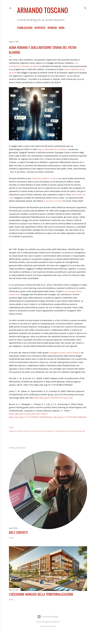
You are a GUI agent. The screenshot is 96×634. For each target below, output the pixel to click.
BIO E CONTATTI (18, 532)
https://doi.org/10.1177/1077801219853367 (28, 417)
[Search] (85, 7)
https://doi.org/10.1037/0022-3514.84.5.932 (53, 397)
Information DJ (48, 431)
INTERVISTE (40, 28)
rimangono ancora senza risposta (64, 352)
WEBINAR (52, 28)
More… (62, 28)
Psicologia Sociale (62, 431)
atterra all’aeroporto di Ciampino (53, 149)
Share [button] (11, 427)
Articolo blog (36, 431)
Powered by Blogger (48, 616)
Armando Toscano (42, 10)
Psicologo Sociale (78, 431)
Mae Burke (55, 622)
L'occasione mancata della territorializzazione (41, 594)
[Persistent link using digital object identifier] (28, 414)
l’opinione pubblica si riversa (45, 178)
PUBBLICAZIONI (25, 28)
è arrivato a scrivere (53, 201)
